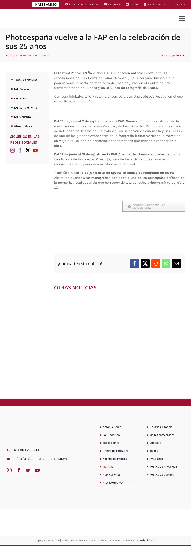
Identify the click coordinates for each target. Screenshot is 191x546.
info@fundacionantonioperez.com (40, 458)
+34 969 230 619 (26, 450)
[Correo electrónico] (176, 263)
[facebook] (18, 470)
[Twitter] (28, 150)
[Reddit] (156, 263)
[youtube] (37, 470)
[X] (145, 263)
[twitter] (28, 470)
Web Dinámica (148, 540)
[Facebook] (134, 263)
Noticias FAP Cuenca (34, 55)
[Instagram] (12, 150)
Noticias (12, 55)
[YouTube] (35, 150)
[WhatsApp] (166, 263)
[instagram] (9, 470)
